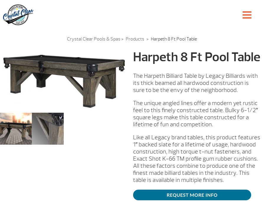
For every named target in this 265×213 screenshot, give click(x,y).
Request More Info (192, 195)
